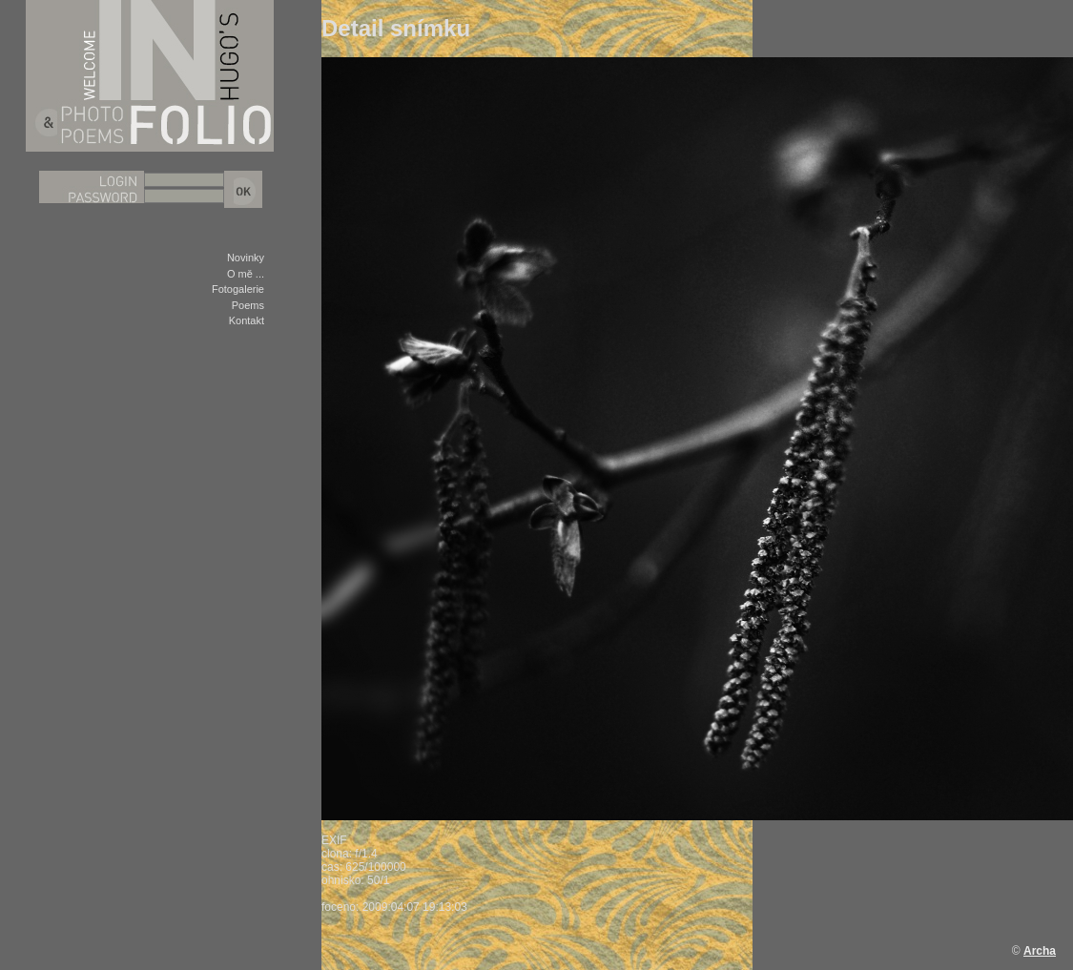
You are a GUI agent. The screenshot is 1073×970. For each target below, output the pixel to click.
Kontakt (246, 320)
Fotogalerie (238, 289)
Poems (248, 305)
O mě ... (245, 273)
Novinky (245, 257)
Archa (1039, 951)
